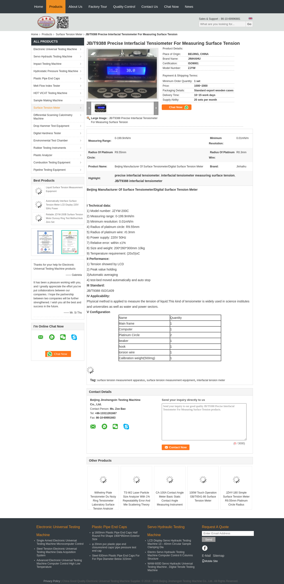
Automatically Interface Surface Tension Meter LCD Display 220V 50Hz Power (62, 205)
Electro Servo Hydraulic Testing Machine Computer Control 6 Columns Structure (170, 555)
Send (208, 539)
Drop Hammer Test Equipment (51, 125)
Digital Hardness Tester (47, 133)
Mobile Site (210, 561)
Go (249, 24)
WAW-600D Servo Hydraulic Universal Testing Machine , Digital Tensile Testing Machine (171, 567)
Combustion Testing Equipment (52, 162)
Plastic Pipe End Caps (47, 78)
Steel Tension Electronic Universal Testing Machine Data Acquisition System (57, 552)
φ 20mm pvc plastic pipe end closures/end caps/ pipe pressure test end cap (114, 547)
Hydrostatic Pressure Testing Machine (56, 71)
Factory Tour (98, 6)
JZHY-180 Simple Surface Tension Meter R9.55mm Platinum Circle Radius (236, 498)
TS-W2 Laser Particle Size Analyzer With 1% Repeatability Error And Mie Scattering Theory (136, 498)
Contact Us (149, 6)
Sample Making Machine (48, 100)
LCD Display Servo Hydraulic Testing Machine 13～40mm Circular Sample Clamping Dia (169, 544)
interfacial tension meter (211, 380)
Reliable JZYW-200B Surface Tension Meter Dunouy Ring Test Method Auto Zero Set (64, 218)
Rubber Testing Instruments (50, 147)
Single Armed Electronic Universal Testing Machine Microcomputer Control (60, 542)
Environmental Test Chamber (51, 140)
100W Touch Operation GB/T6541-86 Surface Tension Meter (203, 496)
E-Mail (206, 555)
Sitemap (218, 555)
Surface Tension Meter (69, 34)
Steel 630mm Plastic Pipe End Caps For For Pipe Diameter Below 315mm (116, 557)
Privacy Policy (51, 581)
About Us (75, 6)
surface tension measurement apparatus (121, 380)
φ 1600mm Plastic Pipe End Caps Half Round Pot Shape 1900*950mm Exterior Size (116, 536)
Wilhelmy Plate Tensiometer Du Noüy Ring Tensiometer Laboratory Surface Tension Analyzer (103, 500)
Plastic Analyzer (43, 155)
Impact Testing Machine (47, 63)
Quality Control (124, 6)
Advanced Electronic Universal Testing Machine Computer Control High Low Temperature (59, 563)
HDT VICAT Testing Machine (50, 93)
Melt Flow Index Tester (47, 85)
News (189, 6)
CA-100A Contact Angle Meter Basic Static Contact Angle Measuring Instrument (170, 498)
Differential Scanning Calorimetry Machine (53, 117)
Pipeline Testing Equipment (50, 169)
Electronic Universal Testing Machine (55, 49)
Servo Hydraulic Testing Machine (53, 56)
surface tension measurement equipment (171, 380)
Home (38, 6)
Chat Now (171, 6)
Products (55, 6)
